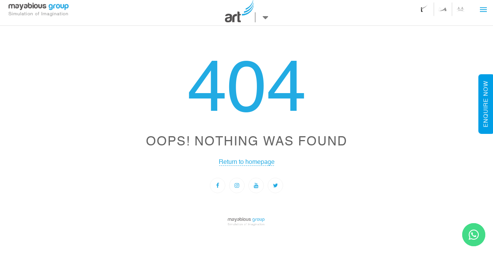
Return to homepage (247, 160)
